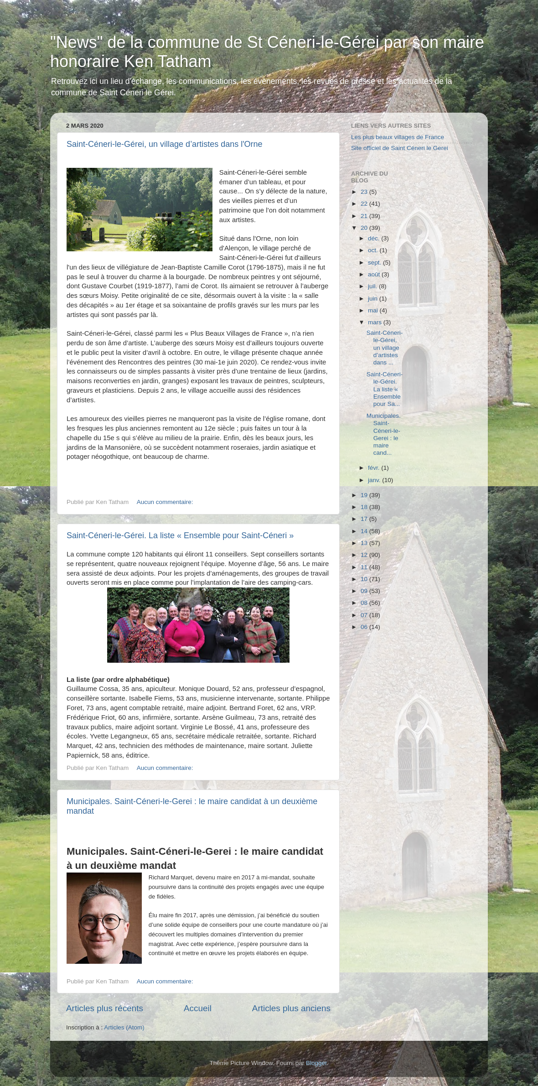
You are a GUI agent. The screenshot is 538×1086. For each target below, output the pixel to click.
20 (365, 227)
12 (365, 554)
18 (365, 507)
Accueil (198, 1008)
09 (365, 590)
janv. (375, 480)
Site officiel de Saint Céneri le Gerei (399, 148)
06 (365, 627)
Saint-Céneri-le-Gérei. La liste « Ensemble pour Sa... (385, 389)
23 (365, 191)
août (375, 274)
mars (375, 322)
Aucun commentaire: (166, 502)
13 (365, 543)
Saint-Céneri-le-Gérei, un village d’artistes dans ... (385, 347)
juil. (373, 286)
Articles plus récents (104, 1008)
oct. (374, 250)
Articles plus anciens (291, 1008)
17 (365, 518)
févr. (374, 467)
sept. (375, 262)
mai (374, 310)
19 (365, 495)
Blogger (316, 1063)
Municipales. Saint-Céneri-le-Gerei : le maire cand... (384, 434)
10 (365, 579)
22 (365, 203)
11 (365, 567)
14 (365, 531)
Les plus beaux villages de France (397, 137)
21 (365, 216)
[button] (149, 906)
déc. (374, 238)
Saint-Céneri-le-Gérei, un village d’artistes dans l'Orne (165, 144)
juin (373, 298)
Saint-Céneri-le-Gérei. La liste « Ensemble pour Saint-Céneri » (180, 535)
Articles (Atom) (124, 1027)
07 (365, 615)
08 (365, 602)
